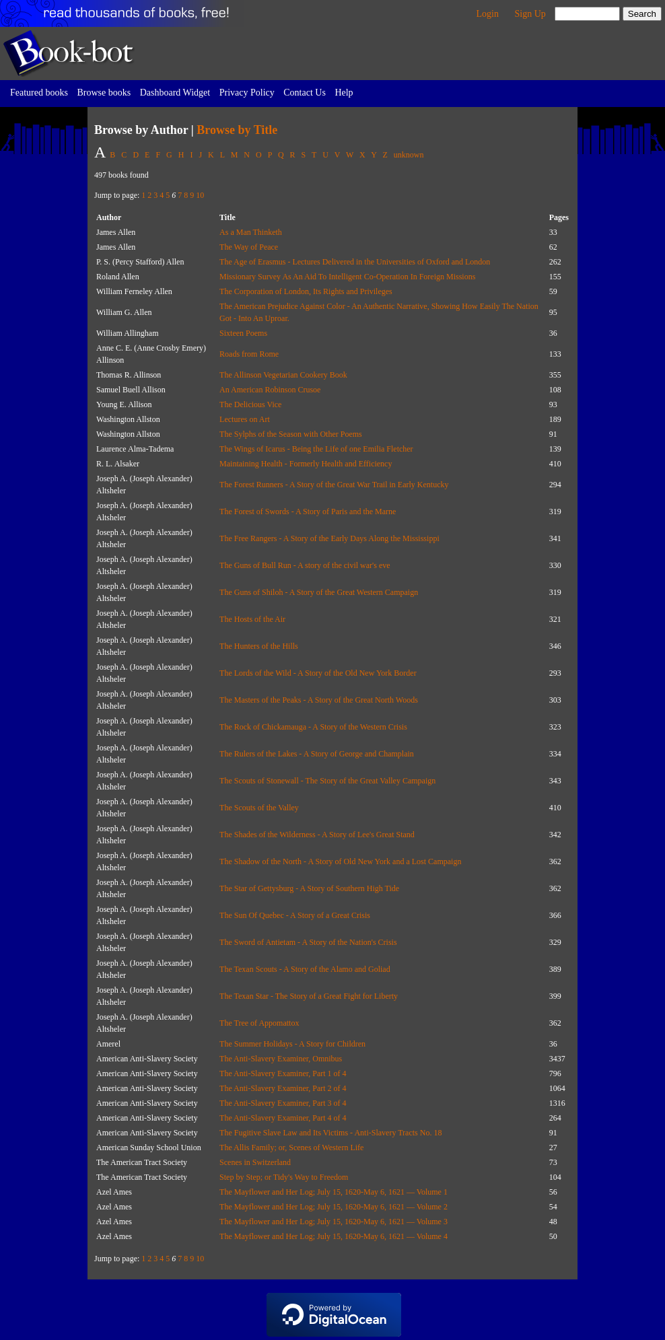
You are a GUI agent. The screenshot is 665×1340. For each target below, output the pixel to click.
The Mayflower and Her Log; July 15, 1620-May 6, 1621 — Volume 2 (333, 1206)
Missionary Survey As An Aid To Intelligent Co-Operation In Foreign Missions (347, 276)
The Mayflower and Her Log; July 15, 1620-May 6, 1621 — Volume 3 (333, 1221)
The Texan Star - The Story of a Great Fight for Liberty (308, 996)
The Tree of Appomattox (259, 1023)
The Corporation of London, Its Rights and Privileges (305, 291)
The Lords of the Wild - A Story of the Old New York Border (318, 673)
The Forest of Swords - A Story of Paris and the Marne (307, 511)
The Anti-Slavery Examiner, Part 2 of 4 (282, 1088)
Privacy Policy (247, 92)
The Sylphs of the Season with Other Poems (290, 434)
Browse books (104, 92)
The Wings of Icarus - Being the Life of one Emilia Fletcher (316, 449)
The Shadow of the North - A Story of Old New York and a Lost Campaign (340, 861)
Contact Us (304, 92)
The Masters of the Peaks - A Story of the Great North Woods (318, 700)
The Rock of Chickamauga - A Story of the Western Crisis (313, 727)
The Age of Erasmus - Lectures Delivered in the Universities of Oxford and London (354, 262)
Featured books (39, 92)
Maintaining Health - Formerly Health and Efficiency (305, 463)
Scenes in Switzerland (255, 1162)
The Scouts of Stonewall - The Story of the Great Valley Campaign (327, 780)
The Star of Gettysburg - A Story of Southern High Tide (309, 888)
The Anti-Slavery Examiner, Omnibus (280, 1058)
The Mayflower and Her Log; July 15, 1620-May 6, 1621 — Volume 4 (333, 1236)
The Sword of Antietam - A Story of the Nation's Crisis (307, 942)
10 (200, 195)
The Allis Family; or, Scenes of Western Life (291, 1147)
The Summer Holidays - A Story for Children (292, 1044)
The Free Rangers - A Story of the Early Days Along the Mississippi (329, 538)
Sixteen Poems (243, 333)
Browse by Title (237, 130)
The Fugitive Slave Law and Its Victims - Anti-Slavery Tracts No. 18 (330, 1132)
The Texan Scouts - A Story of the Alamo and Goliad (304, 969)
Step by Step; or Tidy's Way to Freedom (283, 1177)
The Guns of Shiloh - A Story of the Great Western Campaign (318, 592)
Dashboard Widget (175, 92)
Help (344, 92)
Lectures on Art (244, 419)
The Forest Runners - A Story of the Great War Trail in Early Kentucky (333, 484)
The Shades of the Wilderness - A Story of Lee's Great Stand (317, 834)
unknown (409, 155)
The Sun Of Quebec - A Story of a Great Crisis (294, 915)
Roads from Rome (249, 354)
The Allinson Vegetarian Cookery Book (283, 375)
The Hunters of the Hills (258, 646)
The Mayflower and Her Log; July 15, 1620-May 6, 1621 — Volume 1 (333, 1192)
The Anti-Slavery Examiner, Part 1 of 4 (282, 1073)
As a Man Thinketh (250, 232)
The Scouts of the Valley (259, 807)
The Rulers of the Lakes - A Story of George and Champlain (316, 754)
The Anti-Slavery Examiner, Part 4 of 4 (282, 1118)
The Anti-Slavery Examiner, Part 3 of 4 (282, 1103)
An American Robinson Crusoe (269, 389)
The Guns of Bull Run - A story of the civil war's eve (304, 565)
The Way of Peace (248, 247)
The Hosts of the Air (252, 619)
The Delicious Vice (250, 404)
